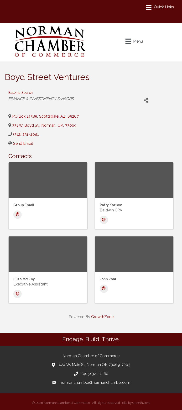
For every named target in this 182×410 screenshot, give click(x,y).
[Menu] (160, 7)
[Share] (145, 100)
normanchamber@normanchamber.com (95, 382)
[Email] (17, 214)
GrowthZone (102, 317)
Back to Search (20, 92)
